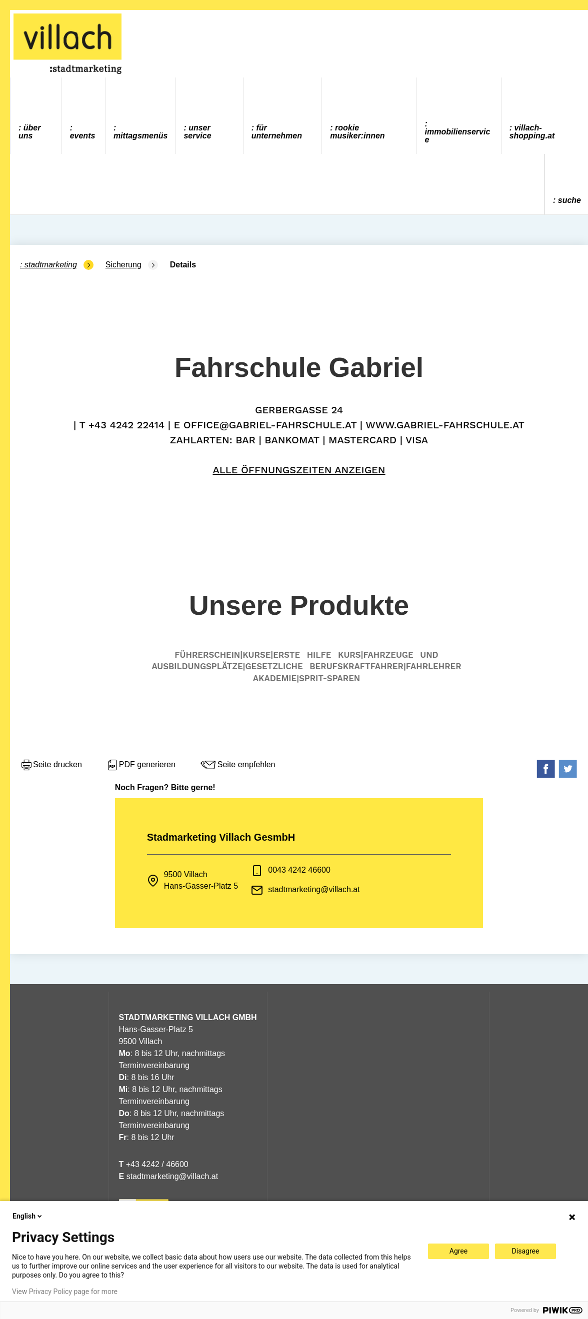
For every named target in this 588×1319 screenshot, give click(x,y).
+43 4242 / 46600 (153, 1164)
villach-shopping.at (532, 131)
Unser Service (197, 131)
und (429, 655)
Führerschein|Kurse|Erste (237, 655)
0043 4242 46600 (299, 870)
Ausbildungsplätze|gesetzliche (227, 666)
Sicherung (124, 264)
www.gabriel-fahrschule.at (445, 425)
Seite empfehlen (238, 765)
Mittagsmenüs (141, 135)
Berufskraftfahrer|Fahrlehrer (385, 666)
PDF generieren (141, 765)
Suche (569, 200)
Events (83, 135)
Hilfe (319, 655)
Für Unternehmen (277, 131)
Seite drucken (51, 765)
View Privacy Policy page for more (65, 1292)
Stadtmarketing (50, 264)
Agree (459, 1251)
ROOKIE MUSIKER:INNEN (357, 131)
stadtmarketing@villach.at (314, 889)
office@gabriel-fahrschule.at (270, 425)
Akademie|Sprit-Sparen (306, 678)
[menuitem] (36, 115)
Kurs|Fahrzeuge (376, 655)
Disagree (526, 1251)
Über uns (29, 131)
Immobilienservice (457, 135)
